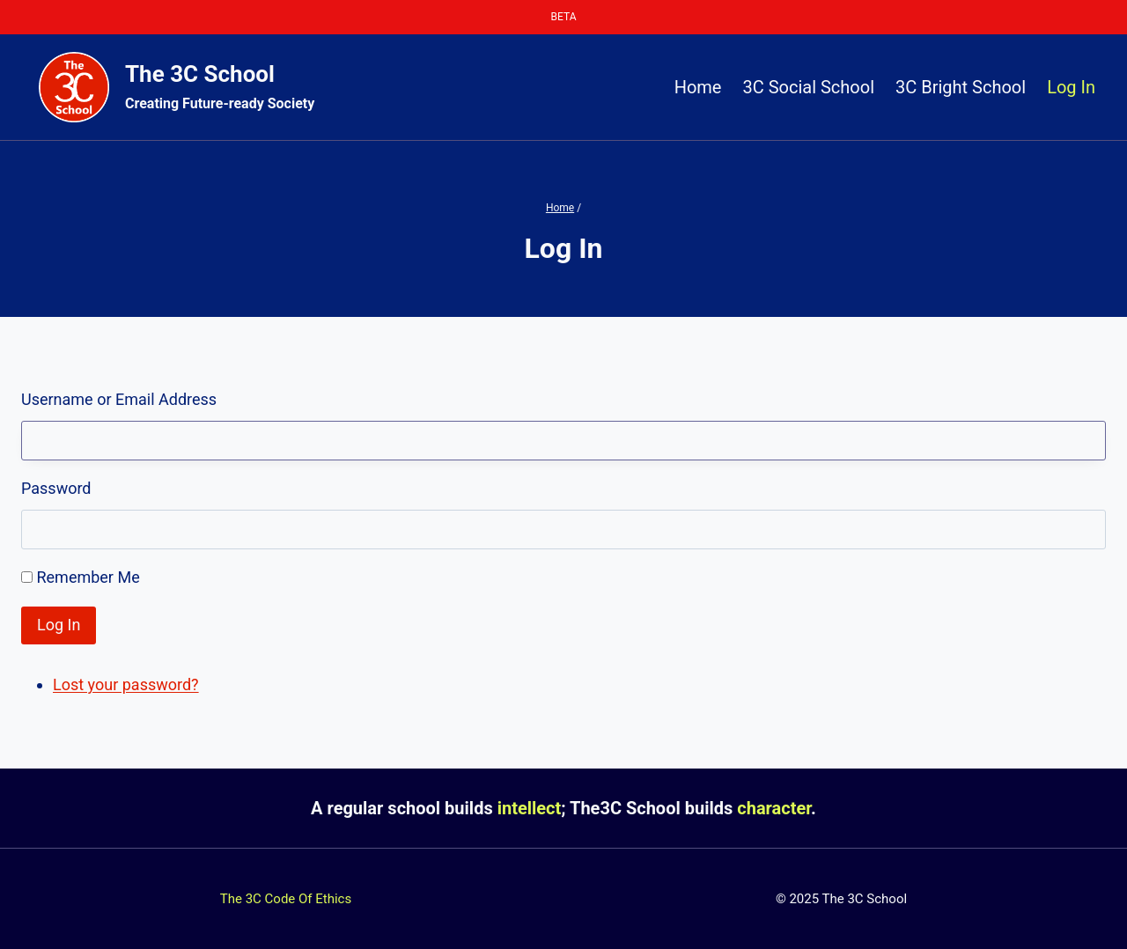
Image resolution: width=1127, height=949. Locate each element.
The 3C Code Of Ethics (285, 899)
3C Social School (808, 87)
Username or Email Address (119, 399)
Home (698, 87)
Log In (1071, 87)
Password (56, 488)
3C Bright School (960, 87)
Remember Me (87, 577)
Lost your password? (126, 684)
